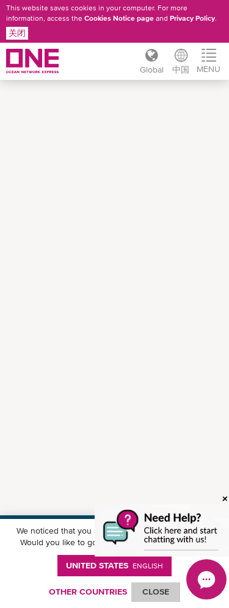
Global (152, 69)
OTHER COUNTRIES (88, 591)
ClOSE (155, 591)
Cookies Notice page (119, 18)
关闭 (17, 33)
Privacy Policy (192, 18)
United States (114, 565)
